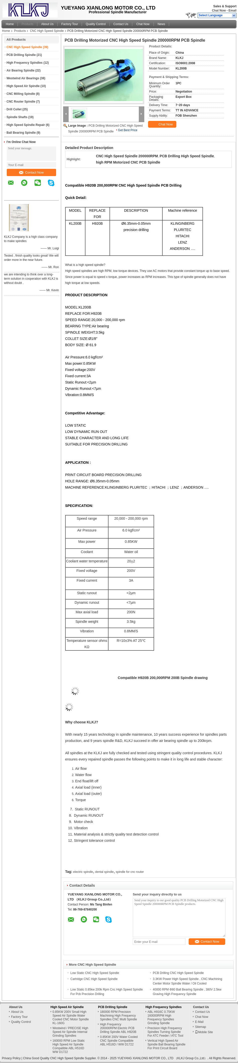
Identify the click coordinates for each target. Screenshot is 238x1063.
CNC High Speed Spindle (47, 31)
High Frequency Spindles (25, 62)
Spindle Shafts (17, 117)
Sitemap (200, 1027)
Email (232, 10)
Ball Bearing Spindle (21, 132)
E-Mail (199, 1022)
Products (27, 24)
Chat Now (219, 10)
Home (10, 24)
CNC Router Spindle (21, 101)
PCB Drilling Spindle (21, 55)
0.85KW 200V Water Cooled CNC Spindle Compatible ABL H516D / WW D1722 (119, 1040)
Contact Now (31, 172)
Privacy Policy (11, 1058)
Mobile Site (204, 1032)
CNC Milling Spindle (21, 94)
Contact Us (120, 24)
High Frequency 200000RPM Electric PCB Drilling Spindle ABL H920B (118, 1028)
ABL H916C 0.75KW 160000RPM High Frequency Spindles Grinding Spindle (161, 1017)
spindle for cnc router (130, 872)
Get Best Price (127, 130)
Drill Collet (14, 109)
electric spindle (83, 872)
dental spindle (104, 872)
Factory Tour (69, 24)
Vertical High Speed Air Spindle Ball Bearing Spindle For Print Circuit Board (166, 1044)
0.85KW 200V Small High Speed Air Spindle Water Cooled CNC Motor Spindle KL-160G (71, 1017)
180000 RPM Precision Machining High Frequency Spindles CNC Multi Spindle (118, 1015)
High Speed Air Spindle (23, 86)
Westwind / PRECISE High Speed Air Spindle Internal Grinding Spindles (70, 1031)
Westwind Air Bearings (23, 78)
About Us (47, 24)
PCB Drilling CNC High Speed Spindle (178, 973)
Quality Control (95, 24)
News (161, 24)
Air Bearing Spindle (20, 70)
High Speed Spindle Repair (26, 125)
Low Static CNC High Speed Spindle (94, 973)
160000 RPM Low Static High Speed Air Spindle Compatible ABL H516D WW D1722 (69, 1046)
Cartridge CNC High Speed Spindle (93, 979)
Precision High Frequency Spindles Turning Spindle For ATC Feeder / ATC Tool (165, 1031)
